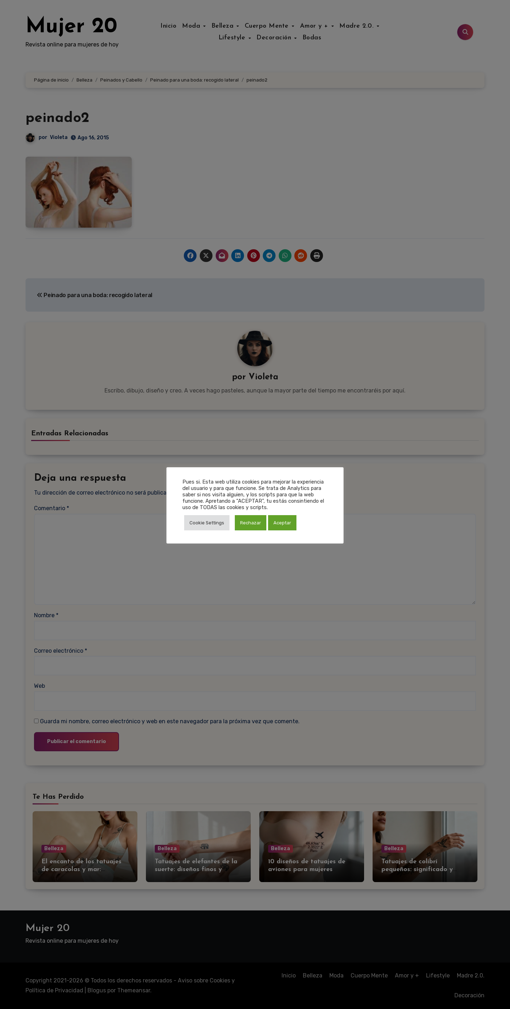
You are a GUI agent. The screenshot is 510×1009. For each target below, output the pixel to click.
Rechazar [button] (250, 522)
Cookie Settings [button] (206, 522)
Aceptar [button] (282, 522)
